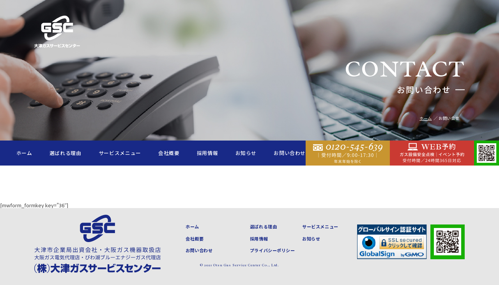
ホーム (24, 153)
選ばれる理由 (65, 153)
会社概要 (169, 153)
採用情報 (207, 153)
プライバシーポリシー (272, 250)
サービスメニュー (120, 153)
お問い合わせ (290, 153)
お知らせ (246, 153)
